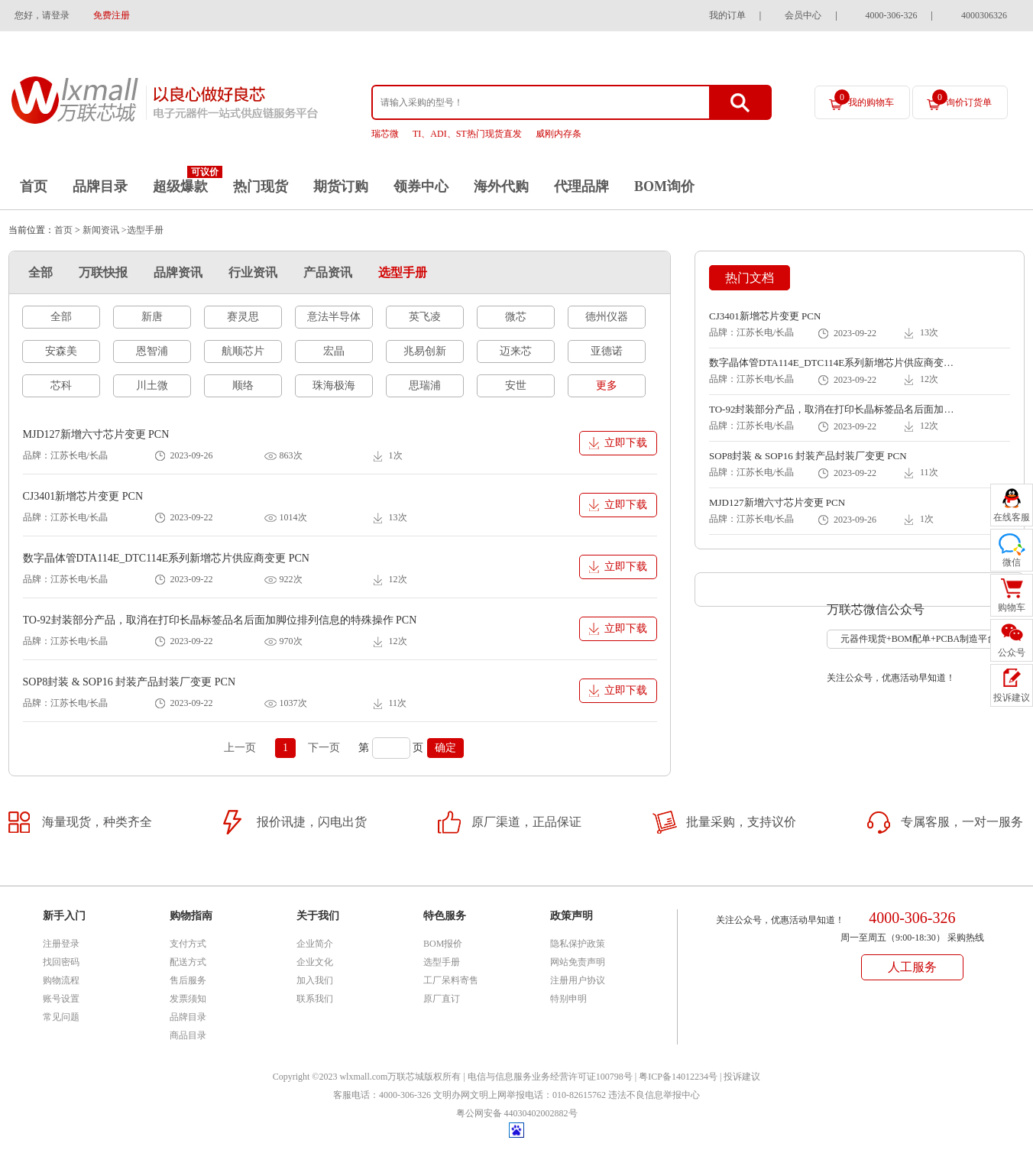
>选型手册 (142, 230)
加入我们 (314, 980)
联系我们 (314, 998)
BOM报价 (442, 943)
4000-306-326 (892, 15)
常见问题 (61, 1017)
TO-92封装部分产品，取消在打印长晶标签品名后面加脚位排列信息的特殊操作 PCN (220, 620)
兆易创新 (424, 351)
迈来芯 (516, 351)
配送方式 (188, 962)
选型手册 (402, 272)
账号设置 (61, 998)
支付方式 (188, 943)
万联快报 (103, 272)
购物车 (1011, 607)
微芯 (515, 316)
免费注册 (111, 15)
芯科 (61, 385)
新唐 (152, 316)
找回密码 (61, 962)
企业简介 (314, 943)
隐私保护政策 (577, 943)
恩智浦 (152, 351)
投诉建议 (742, 1076)
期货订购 (340, 186)
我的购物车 (864, 98)
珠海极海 (333, 385)
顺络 (243, 385)
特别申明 (568, 998)
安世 (515, 385)
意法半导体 (334, 316)
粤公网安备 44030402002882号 (517, 1113)
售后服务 (188, 980)
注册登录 (61, 943)
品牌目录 (100, 186)
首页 (33, 186)
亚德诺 (607, 351)
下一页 (324, 747)
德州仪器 (606, 316)
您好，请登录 (42, 15)
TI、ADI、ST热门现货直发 (467, 133)
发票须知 (188, 998)
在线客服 (1011, 517)
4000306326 (984, 15)
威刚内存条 (558, 133)
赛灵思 (243, 316)
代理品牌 (581, 186)
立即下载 (625, 443)
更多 (606, 385)
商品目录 (188, 1035)
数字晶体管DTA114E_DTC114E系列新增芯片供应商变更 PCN (166, 558)
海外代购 (501, 186)
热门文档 (749, 277)
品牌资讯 (178, 272)
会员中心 (803, 15)
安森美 (61, 351)
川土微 (152, 385)
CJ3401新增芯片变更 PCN (83, 496)
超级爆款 (180, 186)
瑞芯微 (385, 133)
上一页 (240, 747)
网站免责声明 (577, 962)
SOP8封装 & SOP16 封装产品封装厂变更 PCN (129, 682)
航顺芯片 (243, 351)
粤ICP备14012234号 (678, 1076)
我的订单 (727, 15)
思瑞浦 (425, 385)
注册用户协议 (577, 980)
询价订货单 (962, 98)
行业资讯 (252, 272)
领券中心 (420, 186)
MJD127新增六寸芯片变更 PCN (96, 434)
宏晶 (334, 351)
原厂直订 (441, 998)
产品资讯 (327, 272)
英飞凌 (425, 316)
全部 (40, 272)
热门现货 (260, 186)
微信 (1011, 562)
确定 (445, 747)
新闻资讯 (100, 230)
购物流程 (61, 980)
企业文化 (314, 962)
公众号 (1011, 652)
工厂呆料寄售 (450, 980)
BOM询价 (664, 186)
